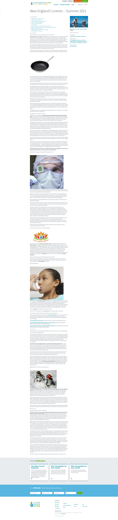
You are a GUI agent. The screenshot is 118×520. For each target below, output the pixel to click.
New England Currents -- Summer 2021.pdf (79, 29)
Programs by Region (65, 4)
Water (84, 40)
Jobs (83, 504)
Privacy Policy (84, 506)
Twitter (57, 504)
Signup (71, 1)
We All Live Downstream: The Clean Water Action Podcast (41, 26)
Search (65, 1)
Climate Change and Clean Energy (76, 41)
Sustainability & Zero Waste (81, 42)
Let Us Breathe (34, 24)
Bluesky (57, 506)
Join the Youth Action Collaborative (37, 22)
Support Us (80, 4)
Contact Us (63, 513)
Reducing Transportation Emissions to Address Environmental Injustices (43, 27)
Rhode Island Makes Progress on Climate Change (39, 29)
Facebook (57, 502)
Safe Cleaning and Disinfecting (36, 23)
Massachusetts (77, 36)
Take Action (77, 1)
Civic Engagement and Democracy (76, 40)
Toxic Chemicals (73, 42)
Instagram (57, 508)
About (86, 4)
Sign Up (80, 493)
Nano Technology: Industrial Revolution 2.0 (38, 21)
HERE (55, 149)
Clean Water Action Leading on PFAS (37, 18)
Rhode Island (83, 36)
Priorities (56, 4)
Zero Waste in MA (73, 46)
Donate (85, 1)
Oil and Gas (85, 41)
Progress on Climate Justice (36, 19)
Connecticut (72, 36)
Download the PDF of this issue (36, 30)
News (72, 4)
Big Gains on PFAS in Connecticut (37, 28)
